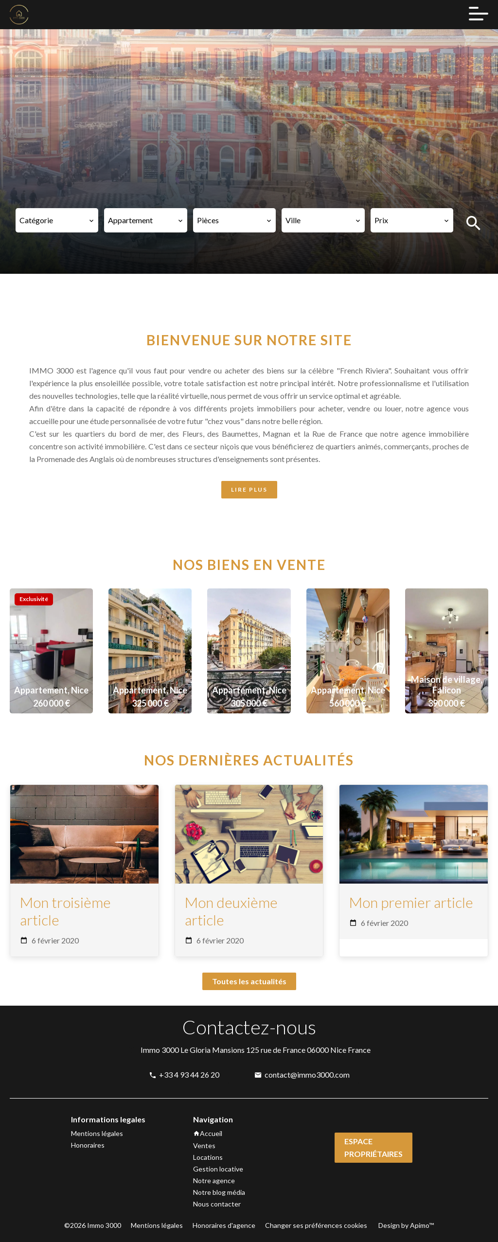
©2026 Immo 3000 (92, 1225)
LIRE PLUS (249, 489)
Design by (405, 1225)
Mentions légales (157, 1225)
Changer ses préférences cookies (316, 1225)
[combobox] (57, 220)
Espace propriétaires (373, 1147)
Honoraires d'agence (224, 1225)
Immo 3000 (160, 1049)
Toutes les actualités (249, 981)
